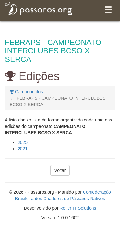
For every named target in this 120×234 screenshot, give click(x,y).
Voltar (60, 170)
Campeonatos (26, 91)
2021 (23, 148)
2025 (23, 142)
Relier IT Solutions (78, 208)
